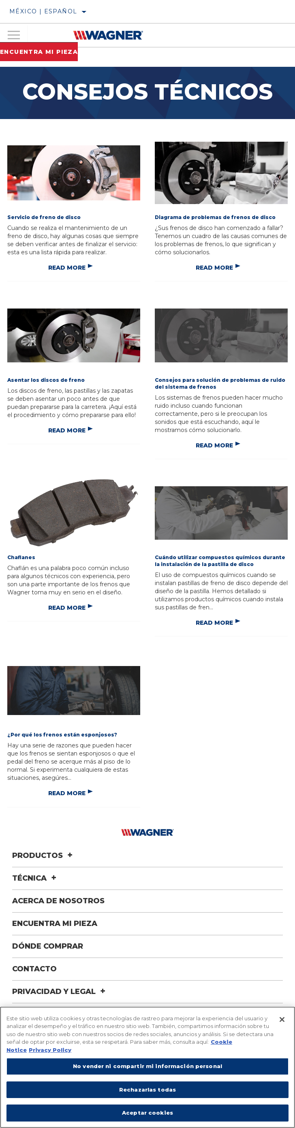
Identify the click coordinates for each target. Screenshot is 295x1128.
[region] (147, 1067)
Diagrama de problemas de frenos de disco (215, 217)
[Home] (108, 35)
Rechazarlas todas (147, 1089)
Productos (43, 855)
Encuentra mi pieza (39, 51)
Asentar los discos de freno (46, 380)
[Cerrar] (282, 1019)
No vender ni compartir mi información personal (147, 1066)
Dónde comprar (47, 946)
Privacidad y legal (60, 991)
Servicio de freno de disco (44, 217)
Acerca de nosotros (58, 900)
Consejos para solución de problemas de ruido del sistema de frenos (220, 383)
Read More (67, 267)
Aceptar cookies (147, 1112)
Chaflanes (21, 557)
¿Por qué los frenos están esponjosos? (62, 735)
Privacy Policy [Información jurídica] (50, 1050)
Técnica (35, 878)
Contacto (34, 968)
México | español (43, 11)
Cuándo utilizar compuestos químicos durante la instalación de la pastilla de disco (220, 560)
